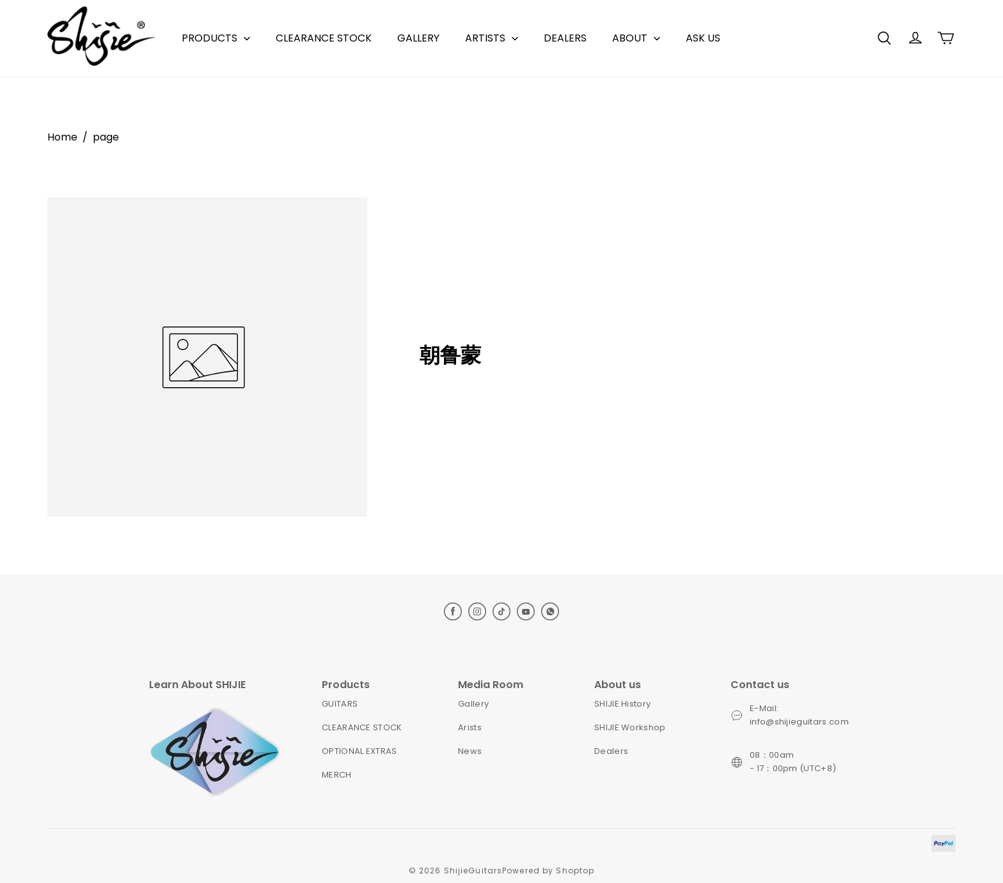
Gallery (473, 704)
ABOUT (629, 38)
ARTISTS (485, 38)
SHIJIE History (622, 704)
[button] (884, 38)
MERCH (337, 775)
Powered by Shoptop (548, 870)
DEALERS (565, 38)
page (106, 137)
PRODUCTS (209, 38)
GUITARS (340, 704)
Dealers (611, 751)
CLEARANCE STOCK (324, 38)
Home (62, 137)
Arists (470, 727)
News (470, 751)
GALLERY (418, 38)
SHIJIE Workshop (630, 727)
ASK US (703, 38)
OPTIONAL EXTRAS (359, 751)
